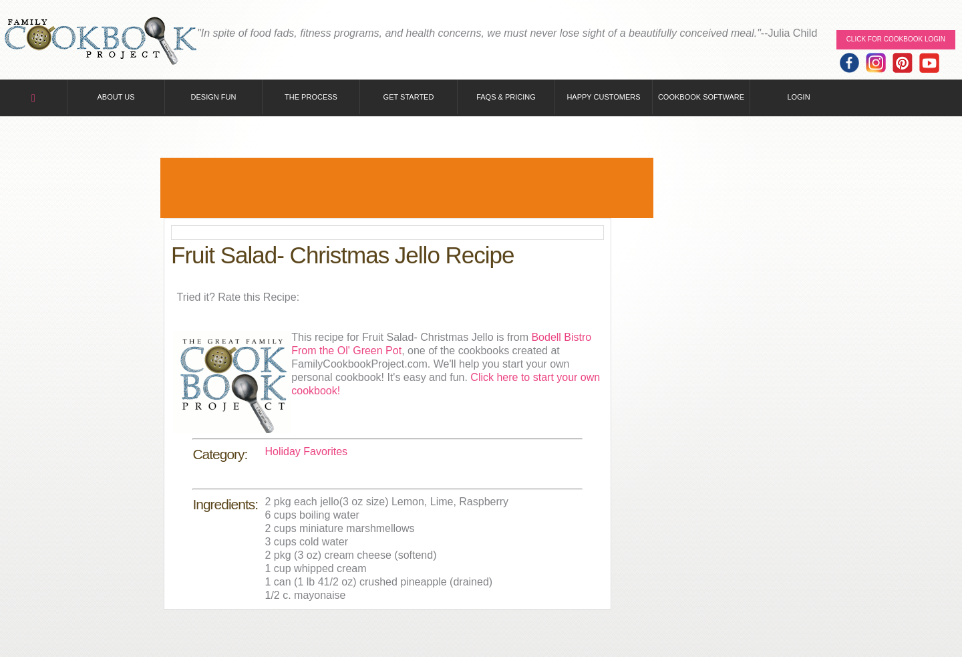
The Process (311, 97)
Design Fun (213, 97)
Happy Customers (603, 97)
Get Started (408, 97)
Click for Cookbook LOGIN (895, 39)
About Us (115, 97)
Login (798, 97)
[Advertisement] (407, 188)
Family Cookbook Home (100, 42)
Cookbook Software (701, 97)
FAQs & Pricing (506, 97)
